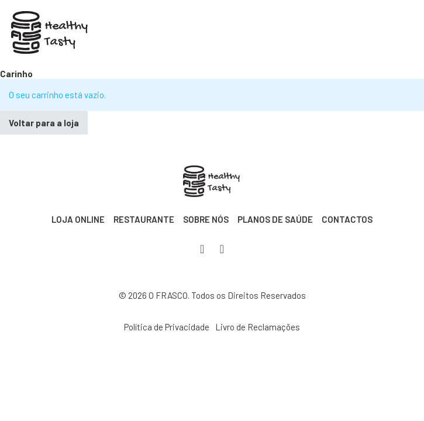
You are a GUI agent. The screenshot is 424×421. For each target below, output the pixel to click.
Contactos (347, 219)
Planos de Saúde (275, 219)
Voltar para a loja (44, 123)
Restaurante (143, 219)
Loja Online (78, 219)
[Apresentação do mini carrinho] (365, 35)
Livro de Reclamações (257, 327)
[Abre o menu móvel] (382, 34)
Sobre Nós (206, 219)
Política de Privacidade (166, 327)
